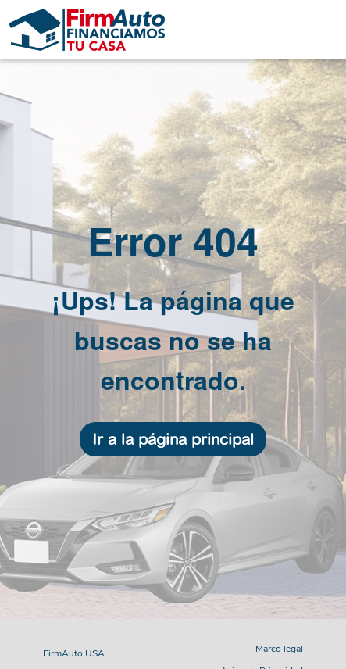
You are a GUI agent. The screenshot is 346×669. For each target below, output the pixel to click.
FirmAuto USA (74, 653)
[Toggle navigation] (259, 29)
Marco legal (279, 648)
